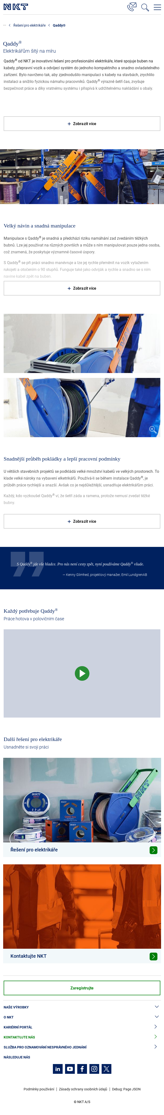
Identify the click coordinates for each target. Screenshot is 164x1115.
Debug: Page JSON (126, 1089)
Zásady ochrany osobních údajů (83, 1089)
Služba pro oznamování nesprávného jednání (82, 1047)
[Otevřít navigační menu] (157, 7)
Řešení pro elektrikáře (29, 25)
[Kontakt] (132, 6)
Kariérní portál (82, 1027)
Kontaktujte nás (82, 1037)
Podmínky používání (39, 1089)
